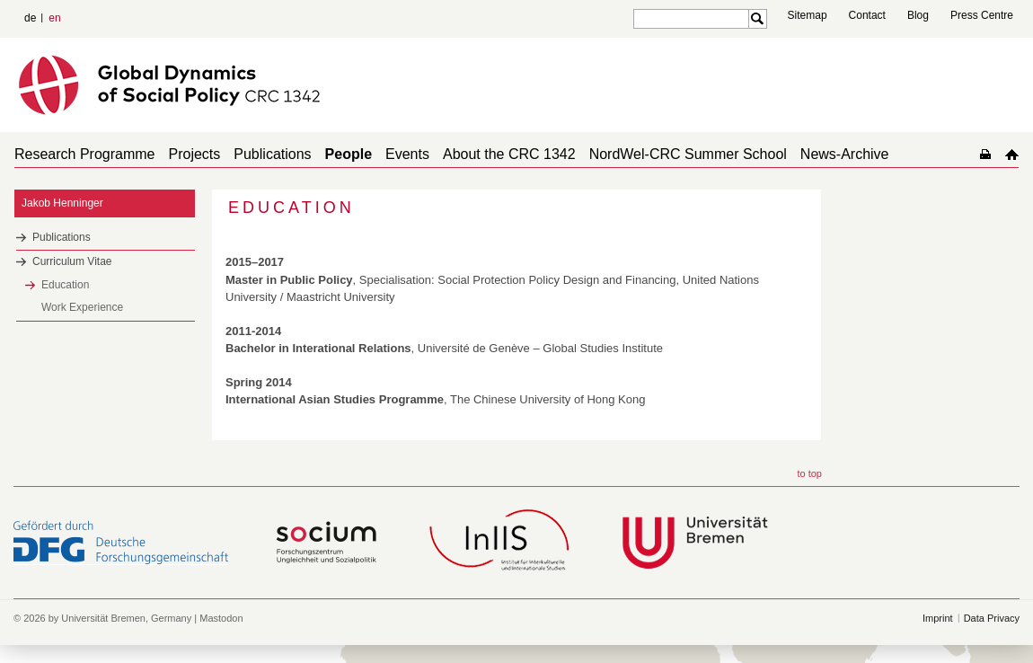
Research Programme (84, 154)
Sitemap (807, 15)
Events (407, 154)
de (30, 18)
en (54, 18)
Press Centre (981, 15)
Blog (918, 15)
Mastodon (221, 618)
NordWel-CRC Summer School (688, 154)
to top (809, 473)
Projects (195, 154)
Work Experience (82, 307)
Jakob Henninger (62, 203)
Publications (272, 154)
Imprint (938, 618)
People (348, 154)
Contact (867, 15)
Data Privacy (992, 618)
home (1012, 154)
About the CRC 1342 (509, 154)
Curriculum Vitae (71, 261)
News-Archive (844, 154)
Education (65, 284)
